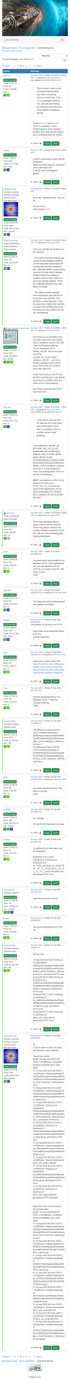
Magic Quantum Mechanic (17, 328)
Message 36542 (37, 809)
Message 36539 (37, 721)
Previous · (7, 66)
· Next (38, 66)
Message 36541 (37, 777)
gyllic (5, 652)
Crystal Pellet (10, 721)
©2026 (35, 1377)
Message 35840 (37, 75)
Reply (47, 144)
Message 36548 (37, 1036)
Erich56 (6, 809)
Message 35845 (37, 150)
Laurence (10, 513)
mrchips (6, 839)
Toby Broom (9, 890)
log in (30, 59)
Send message (10, 80)
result (39, 100)
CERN (38, 1377)
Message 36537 (37, 652)
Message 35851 (37, 513)
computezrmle (10, 189)
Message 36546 (37, 918)
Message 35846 (37, 189)
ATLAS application (27, 48)
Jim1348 (7, 407)
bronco (6, 75)
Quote (55, 144)
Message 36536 (37, 620)
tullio (5, 552)
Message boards (9, 48)
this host (43, 123)
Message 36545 (37, 890)
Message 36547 (37, 945)
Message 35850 (37, 407)
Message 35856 (37, 590)
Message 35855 (37, 551)
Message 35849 (37, 328)
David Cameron (11, 240)
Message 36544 (37, 839)
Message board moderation (12, 51)
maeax (6, 150)
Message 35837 (53, 78)
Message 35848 (37, 240)
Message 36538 (37, 688)
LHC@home (12, 39)
